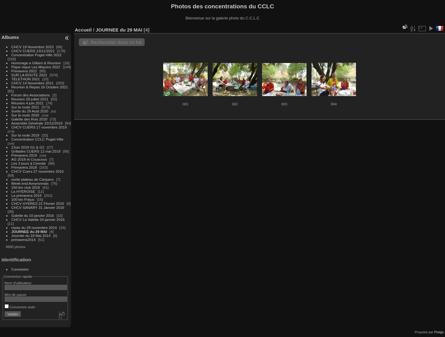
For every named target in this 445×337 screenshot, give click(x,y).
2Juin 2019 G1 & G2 (27, 147)
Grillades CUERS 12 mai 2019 (36, 151)
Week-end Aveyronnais (30, 183)
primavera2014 (23, 240)
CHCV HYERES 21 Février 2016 (37, 203)
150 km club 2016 (25, 187)
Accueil (83, 29)
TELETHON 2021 (25, 79)
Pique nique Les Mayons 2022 (35, 67)
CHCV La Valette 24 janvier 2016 (38, 219)
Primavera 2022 (24, 71)
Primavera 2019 (24, 155)
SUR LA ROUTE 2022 (29, 75)
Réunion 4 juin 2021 (27, 103)
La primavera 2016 (26, 195)
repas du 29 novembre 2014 (34, 227)
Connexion (20, 269)
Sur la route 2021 (25, 107)
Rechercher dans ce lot (116, 42)
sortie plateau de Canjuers (32, 179)
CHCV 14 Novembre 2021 (32, 83)
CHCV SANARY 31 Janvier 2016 (38, 207)
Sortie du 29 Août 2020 (30, 111)
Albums (10, 37)
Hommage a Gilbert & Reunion (36, 63)
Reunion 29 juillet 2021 (30, 99)
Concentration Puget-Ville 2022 (36, 55)
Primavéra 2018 (24, 167)
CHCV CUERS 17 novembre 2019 (39, 127)
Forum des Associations (31, 95)
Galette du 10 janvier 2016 (32, 215)
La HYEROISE (23, 191)
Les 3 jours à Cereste (28, 163)
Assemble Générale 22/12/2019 (36, 123)
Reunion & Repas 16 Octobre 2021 (39, 87)
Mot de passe (16, 295)
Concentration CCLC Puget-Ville (37, 139)
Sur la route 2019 (25, 135)
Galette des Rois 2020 (29, 119)
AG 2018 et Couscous (29, 159)
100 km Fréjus (23, 199)
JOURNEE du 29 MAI (29, 232)
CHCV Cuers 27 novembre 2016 (37, 171)
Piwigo (439, 332)
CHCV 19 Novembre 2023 (32, 47)
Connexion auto (20, 307)
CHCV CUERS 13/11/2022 (33, 51)
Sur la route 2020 (25, 115)
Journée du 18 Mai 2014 (31, 236)
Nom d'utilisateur (18, 283)
